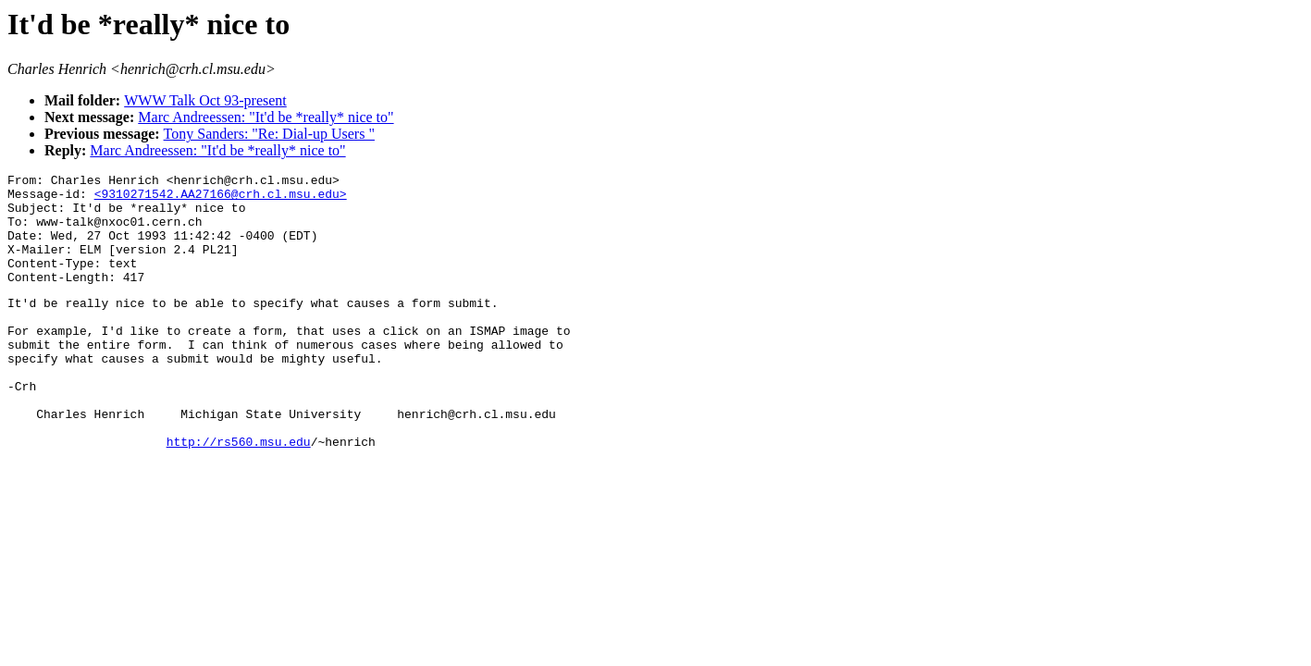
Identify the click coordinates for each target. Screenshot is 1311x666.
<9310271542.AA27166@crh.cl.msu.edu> (220, 199)
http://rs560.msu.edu (239, 494)
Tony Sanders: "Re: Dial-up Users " (269, 134)
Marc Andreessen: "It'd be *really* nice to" (265, 117)
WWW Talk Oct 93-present (205, 100)
